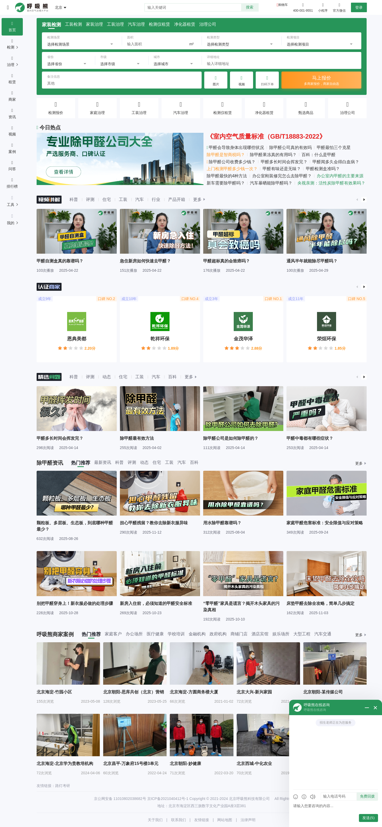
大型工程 (301, 634)
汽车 (139, 199)
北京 (58, 7)
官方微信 (339, 7)
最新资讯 (102, 462)
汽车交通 (322, 634)
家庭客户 (113, 634)
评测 (90, 199)
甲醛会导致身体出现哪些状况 (235, 147)
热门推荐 (80, 462)
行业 (156, 199)
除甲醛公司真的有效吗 (290, 147)
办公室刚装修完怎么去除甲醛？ (282, 176)
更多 (197, 199)
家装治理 (94, 24)
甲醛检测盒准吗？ (323, 168)
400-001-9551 (303, 10)
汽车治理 (136, 24)
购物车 (283, 5)
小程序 (323, 7)
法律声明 (248, 820)
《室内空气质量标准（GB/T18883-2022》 (266, 136)
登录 (359, 7)
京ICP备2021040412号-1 (168, 799)
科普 (74, 199)
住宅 (106, 199)
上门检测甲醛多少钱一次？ (232, 168)
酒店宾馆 (259, 634)
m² (191, 44)
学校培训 (176, 634)
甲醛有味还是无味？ (282, 168)
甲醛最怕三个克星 (334, 147)
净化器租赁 (184, 24)
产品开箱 (176, 199)
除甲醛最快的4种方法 (227, 176)
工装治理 (115, 24)
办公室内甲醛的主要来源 (340, 176)
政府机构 (218, 634)
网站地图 (224, 820)
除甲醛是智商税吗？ (226, 154)
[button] (357, 199)
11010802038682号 (130, 799)
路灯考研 (62, 786)
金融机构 (197, 634)
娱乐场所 (280, 634)
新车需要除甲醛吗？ (226, 183)
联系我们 (178, 820)
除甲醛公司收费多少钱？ (231, 162)
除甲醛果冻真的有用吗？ (273, 154)
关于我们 (155, 820)
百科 (172, 377)
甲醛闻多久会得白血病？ (335, 162)
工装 (123, 199)
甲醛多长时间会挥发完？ (284, 162)
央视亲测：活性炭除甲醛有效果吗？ (331, 183)
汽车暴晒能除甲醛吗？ (271, 183)
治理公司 (207, 24)
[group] (77, 240)
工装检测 (73, 24)
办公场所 (134, 634)
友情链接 (201, 820)
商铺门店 (239, 634)
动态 (106, 377)
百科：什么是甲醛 (319, 154)
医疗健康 (155, 634)
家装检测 (51, 24)
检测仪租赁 (159, 24)
